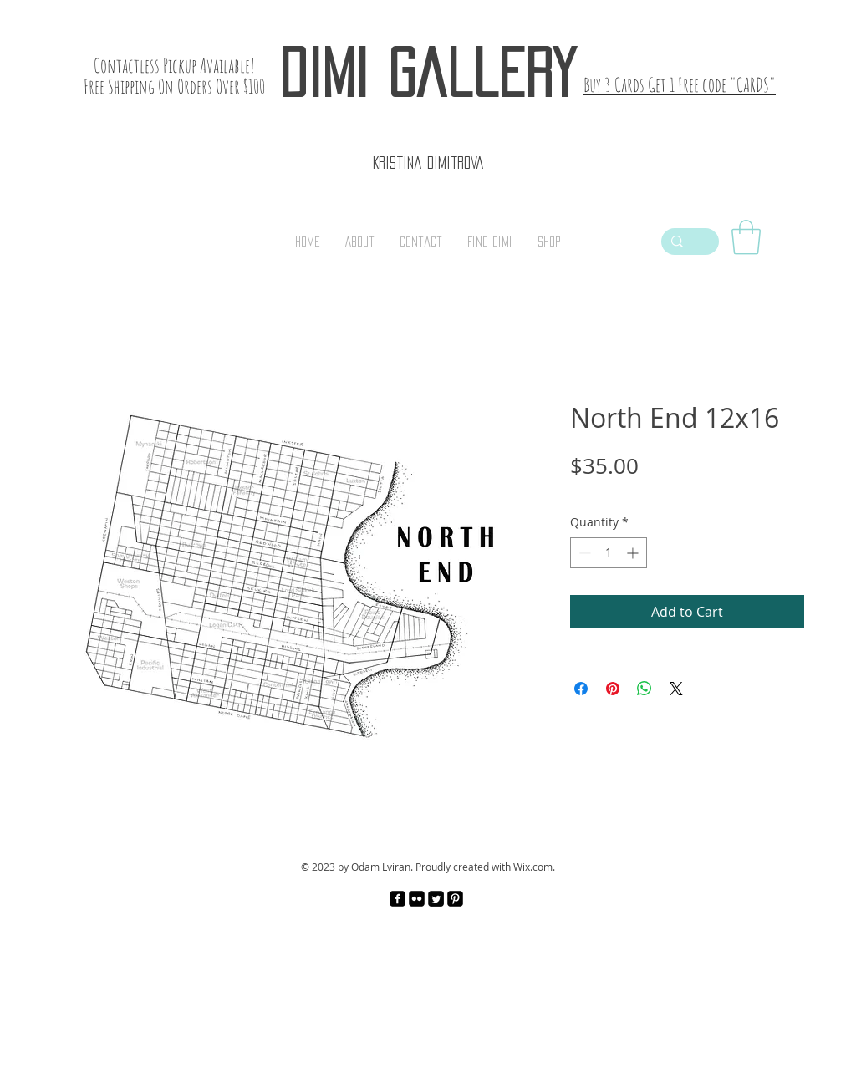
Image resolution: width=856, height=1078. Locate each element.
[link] (746, 237)
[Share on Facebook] (581, 689)
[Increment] (634, 552)
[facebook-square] (397, 899)
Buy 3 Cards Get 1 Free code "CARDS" (679, 85)
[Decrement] (583, 552)
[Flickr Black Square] (417, 899)
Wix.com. (534, 866)
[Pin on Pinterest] (613, 689)
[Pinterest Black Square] (455, 899)
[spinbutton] (609, 552)
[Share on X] (676, 689)
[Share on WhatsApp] (644, 689)
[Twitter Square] (436, 899)
